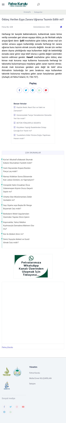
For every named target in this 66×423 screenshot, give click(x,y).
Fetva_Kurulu (7, 347)
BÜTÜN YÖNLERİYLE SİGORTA (27, 123)
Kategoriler (38, 12)
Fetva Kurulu (34, 373)
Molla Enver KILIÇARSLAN (40, 378)
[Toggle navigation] (39, 4)
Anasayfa (27, 12)
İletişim (32, 384)
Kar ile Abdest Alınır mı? (13, 234)
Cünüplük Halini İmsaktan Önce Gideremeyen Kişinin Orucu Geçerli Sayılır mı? (18, 188)
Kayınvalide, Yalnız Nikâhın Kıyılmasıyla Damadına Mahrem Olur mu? (18, 225)
